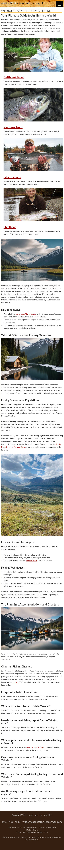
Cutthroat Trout (14, 77)
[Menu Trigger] (59, 4)
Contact (41, 837)
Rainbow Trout (13, 127)
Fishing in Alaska (21, 837)
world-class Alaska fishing (25, 314)
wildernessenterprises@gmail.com (42, 821)
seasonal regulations (34, 747)
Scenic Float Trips (32, 837)
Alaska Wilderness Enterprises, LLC (23, 3)
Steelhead (10, 227)
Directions (48, 837)
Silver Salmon (12, 177)
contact (15, 682)
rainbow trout (31, 560)
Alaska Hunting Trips (9, 837)
